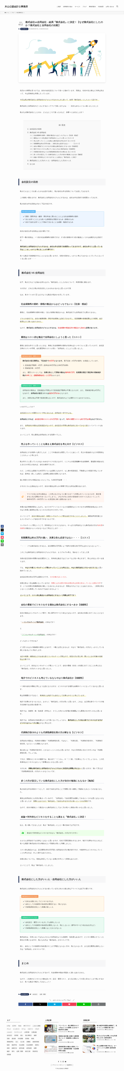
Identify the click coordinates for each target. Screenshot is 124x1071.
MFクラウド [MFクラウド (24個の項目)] (27, 1026)
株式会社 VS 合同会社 (38, 132)
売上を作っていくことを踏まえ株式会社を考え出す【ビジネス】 (55, 141)
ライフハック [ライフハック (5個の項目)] (18, 1032)
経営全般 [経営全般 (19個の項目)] (21, 1048)
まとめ (32, 164)
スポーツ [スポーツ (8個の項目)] (30, 1029)
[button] (25, 1004)
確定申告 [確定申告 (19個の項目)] (14, 1045)
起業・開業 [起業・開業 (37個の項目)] (20, 1051)
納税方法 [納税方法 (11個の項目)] (14, 1048)
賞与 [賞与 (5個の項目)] (13, 1051)
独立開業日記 (24, 28)
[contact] (65, 1061)
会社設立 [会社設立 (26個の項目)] (9, 1035)
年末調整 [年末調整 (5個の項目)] (20, 1038)
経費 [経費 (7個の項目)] (35, 1048)
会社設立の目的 (35, 129)
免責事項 (69, 1065)
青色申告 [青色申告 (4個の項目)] (35, 1051)
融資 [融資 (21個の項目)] (8, 1051)
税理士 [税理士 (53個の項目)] (37, 1045)
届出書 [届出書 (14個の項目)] (14, 1038)
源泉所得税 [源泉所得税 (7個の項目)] (36, 1041)
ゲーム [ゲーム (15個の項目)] (23, 1029)
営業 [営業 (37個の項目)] (8, 1038)
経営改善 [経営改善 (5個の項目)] (29, 1048)
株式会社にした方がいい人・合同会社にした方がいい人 (50, 160)
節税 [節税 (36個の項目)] (8, 1048)
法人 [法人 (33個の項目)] (17, 1041)
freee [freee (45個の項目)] (19, 1026)
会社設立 (35, 994)
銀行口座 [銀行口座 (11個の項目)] (27, 1051)
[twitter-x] (61, 1061)
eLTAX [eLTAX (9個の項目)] (14, 1026)
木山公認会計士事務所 (16, 6)
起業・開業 (43, 994)
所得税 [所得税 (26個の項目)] (27, 1038)
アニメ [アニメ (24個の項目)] (9, 1029)
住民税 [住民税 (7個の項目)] (16, 1035)
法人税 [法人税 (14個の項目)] (22, 1041)
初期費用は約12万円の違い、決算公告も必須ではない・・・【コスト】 (57, 143)
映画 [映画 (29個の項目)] (32, 1038)
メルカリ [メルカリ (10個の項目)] (9, 1032)
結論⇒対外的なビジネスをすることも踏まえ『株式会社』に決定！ (55, 157)
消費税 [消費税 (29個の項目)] (28, 1041)
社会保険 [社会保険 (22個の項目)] (21, 1045)
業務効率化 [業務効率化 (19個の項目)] (10, 1041)
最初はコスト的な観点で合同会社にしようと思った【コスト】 (54, 138)
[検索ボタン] (117, 6)
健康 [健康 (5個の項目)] (35, 1035)
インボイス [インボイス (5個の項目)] (16, 1029)
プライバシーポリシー (58, 1065)
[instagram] (63, 1061)
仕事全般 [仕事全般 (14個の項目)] (34, 1032)
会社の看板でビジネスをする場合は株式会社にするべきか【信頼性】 (56, 146)
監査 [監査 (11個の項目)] (8, 1045)
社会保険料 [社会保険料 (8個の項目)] (30, 1045)
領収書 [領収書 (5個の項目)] (9, 1054)
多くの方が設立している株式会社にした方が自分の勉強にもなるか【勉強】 (58, 154)
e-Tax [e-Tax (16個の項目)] (8, 1026)
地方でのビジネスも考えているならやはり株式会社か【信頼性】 (55, 149)
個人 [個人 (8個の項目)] (21, 1035)
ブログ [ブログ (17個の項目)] (37, 1029)
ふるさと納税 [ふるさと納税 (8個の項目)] (36, 1026)
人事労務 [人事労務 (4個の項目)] (26, 1032)
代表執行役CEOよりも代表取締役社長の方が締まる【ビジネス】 (55, 152)
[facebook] (58, 1061)
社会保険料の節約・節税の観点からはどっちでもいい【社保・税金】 (56, 135)
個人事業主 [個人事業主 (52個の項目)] (28, 1035)
